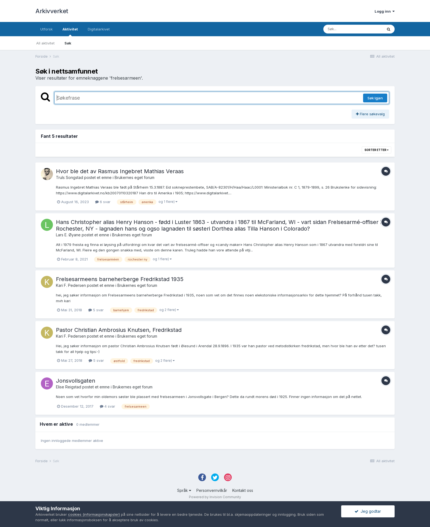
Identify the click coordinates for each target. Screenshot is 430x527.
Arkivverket (51, 11)
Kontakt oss (242, 490)
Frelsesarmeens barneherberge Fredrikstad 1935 (119, 279)
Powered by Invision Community (215, 497)
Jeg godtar (368, 511)
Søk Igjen (375, 98)
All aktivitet (45, 43)
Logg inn (385, 11)
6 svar (103, 202)
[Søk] (353, 29)
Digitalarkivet (99, 29)
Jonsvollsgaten (75, 380)
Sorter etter (376, 150)
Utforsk (46, 29)
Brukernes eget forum (134, 177)
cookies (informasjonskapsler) (94, 514)
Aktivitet (70, 31)
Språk (184, 490)
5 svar (96, 310)
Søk (67, 43)
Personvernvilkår (211, 490)
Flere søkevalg (370, 114)
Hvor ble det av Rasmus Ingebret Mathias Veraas (120, 171)
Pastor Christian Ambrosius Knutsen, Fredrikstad (119, 330)
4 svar (107, 406)
